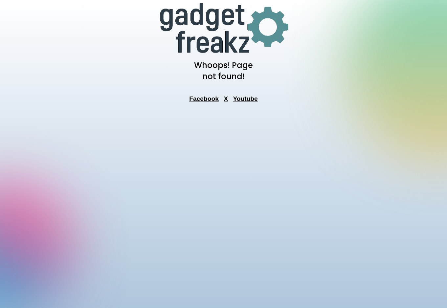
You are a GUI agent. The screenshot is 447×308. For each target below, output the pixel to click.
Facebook (204, 98)
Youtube (245, 98)
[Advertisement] (224, 207)
